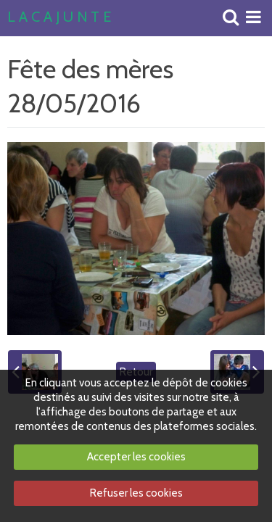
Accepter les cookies (136, 456)
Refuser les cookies (136, 493)
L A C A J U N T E (59, 17)
